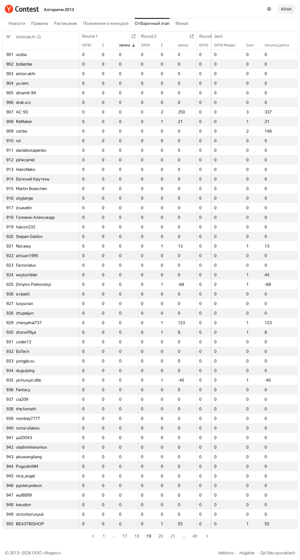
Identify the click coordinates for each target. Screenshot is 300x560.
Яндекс (52, 552)
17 (124, 536)
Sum (253, 45)
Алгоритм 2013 (59, 9)
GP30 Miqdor (228, 45)
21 (172, 536)
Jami (221, 36)
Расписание (65, 23)
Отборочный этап (152, 23)
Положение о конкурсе (106, 23)
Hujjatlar (247, 552)
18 (136, 536)
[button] (28, 36)
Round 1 (93, 36)
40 (195, 536)
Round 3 (210, 36)
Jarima (127, 45)
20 (160, 536)
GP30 (89, 45)
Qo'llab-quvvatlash (277, 552)
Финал (182, 23)
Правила (39, 23)
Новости (16, 23)
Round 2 (152, 36)
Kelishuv (226, 552)
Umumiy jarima (280, 45)
